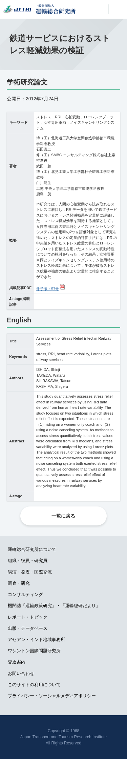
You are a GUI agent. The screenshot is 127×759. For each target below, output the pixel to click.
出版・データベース (27, 628)
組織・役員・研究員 (27, 560)
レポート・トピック (27, 617)
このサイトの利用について (34, 684)
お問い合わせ (21, 673)
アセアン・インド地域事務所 (36, 639)
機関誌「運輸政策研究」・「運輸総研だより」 (54, 605)
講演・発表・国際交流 (30, 572)
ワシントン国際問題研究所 (34, 650)
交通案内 (16, 661)
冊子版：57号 (47, 289)
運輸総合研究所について (32, 549)
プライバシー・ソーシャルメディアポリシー (52, 695)
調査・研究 (19, 583)
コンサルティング (25, 594)
